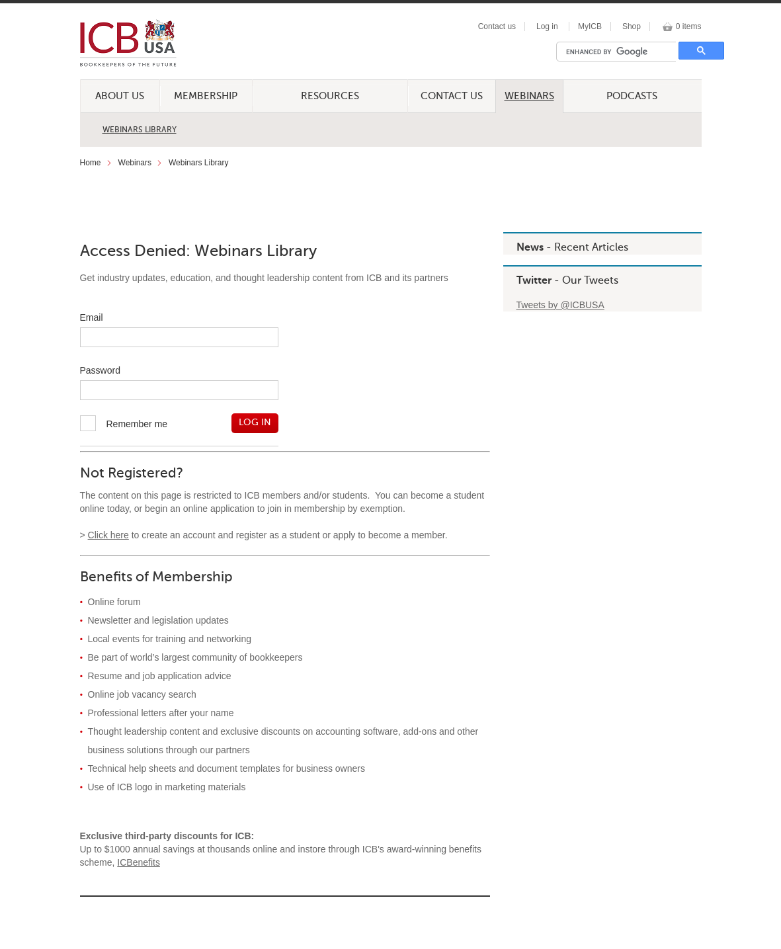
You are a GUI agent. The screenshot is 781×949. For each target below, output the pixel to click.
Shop (631, 26)
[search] (619, 52)
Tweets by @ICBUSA (560, 305)
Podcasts (631, 96)
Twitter (534, 281)
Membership (205, 96)
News (530, 248)
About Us (119, 96)
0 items (689, 26)
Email (91, 317)
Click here (108, 535)
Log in (547, 26)
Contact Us (452, 96)
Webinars (529, 96)
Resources (330, 96)
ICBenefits (138, 862)
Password (100, 370)
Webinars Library (140, 130)
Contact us (497, 26)
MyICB (590, 26)
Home (90, 162)
